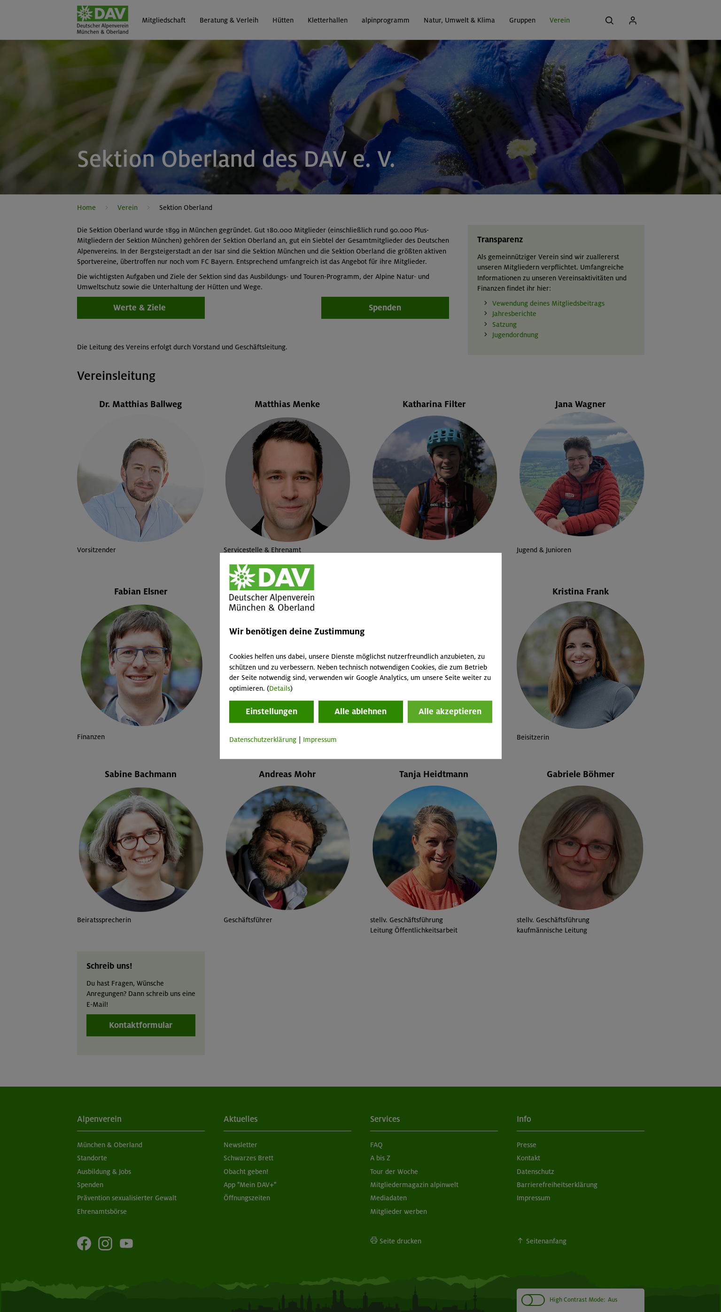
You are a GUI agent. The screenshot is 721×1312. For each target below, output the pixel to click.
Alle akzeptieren (450, 711)
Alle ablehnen (360, 711)
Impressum (320, 739)
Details (279, 688)
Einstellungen (271, 711)
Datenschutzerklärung (262, 739)
